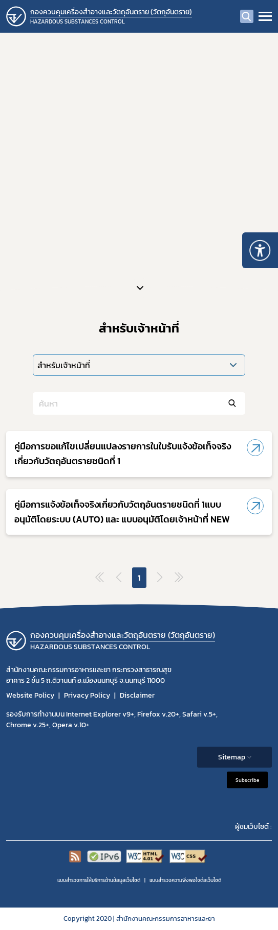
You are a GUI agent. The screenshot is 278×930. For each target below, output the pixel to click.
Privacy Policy (87, 695)
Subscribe (247, 780)
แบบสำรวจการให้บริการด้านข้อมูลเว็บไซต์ (98, 880)
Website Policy (30, 695)
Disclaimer (137, 695)
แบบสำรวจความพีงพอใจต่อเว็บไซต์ (185, 880)
